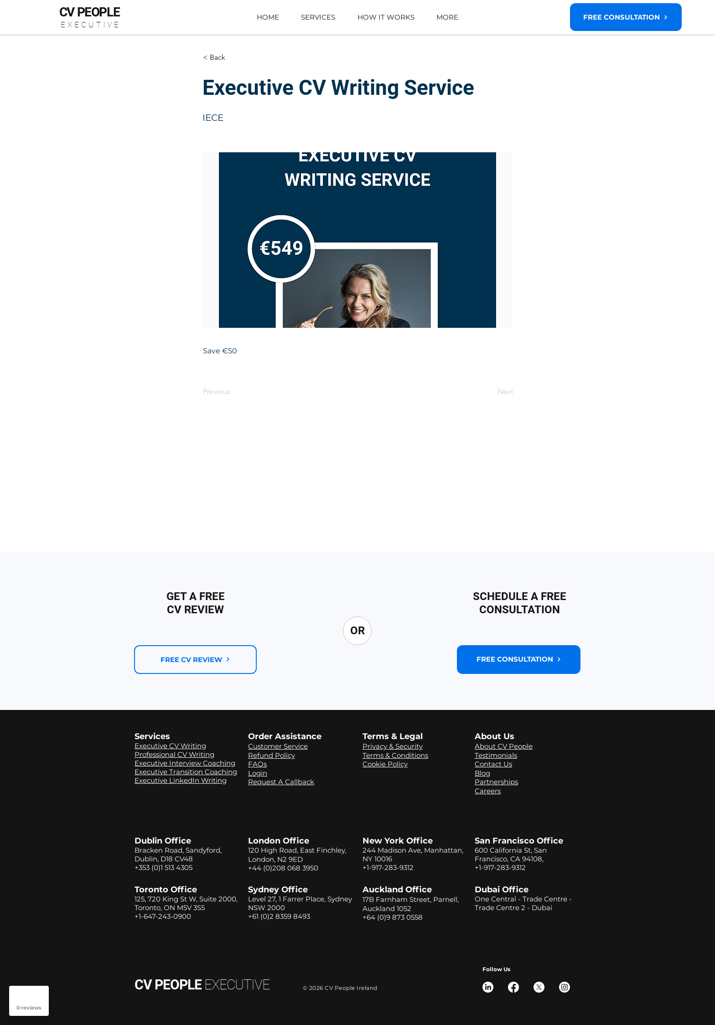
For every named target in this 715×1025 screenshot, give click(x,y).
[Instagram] (564, 987)
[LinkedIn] (487, 987)
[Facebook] (513, 987)
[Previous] (233, 392)
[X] (539, 987)
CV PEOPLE (202, 985)
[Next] (490, 392)
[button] (318, 17)
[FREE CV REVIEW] (195, 659)
